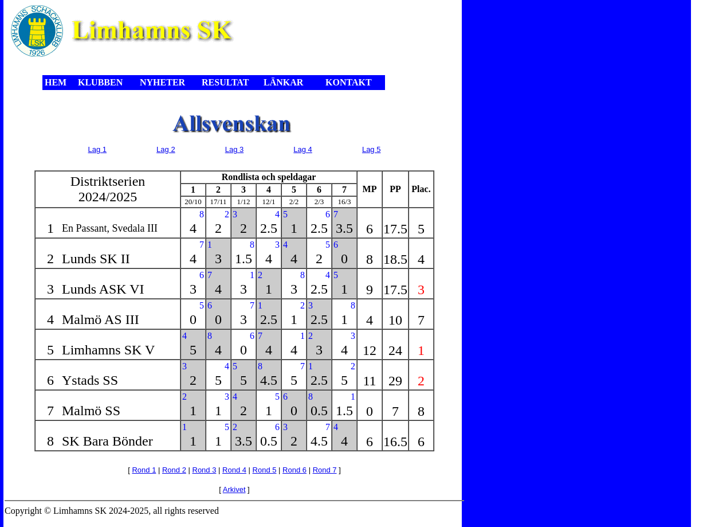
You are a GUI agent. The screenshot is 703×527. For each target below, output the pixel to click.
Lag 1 (97, 149)
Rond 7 (325, 470)
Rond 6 (294, 470)
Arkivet (234, 489)
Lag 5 (371, 149)
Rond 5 (265, 470)
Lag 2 (165, 149)
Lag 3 (234, 149)
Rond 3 (205, 470)
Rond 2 (174, 470)
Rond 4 (234, 470)
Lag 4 (302, 149)
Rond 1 (144, 470)
